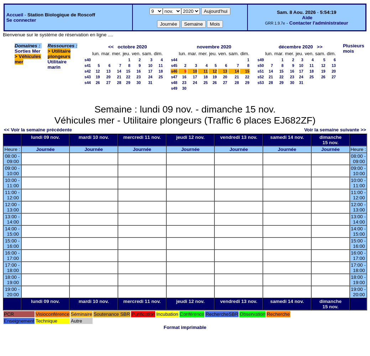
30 (138, 82)
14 (119, 71)
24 (150, 77)
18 (160, 71)
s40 (87, 60)
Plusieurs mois (353, 48)
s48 (174, 82)
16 (138, 71)
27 (108, 82)
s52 (260, 77)
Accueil (14, 14)
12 (98, 71)
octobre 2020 (132, 46)
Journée (45, 149)
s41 (87, 65)
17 (150, 71)
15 (128, 71)
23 (138, 77)
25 (160, 77)
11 (160, 65)
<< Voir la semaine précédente (38, 129)
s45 (174, 65)
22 (128, 77)
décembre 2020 (295, 46)
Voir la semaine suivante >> (335, 129)
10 (150, 65)
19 (98, 77)
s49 (174, 88)
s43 (87, 77)
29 (128, 82)
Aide (307, 17)
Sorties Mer (28, 51)
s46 (174, 71)
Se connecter (21, 20)
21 (119, 77)
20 (108, 77)
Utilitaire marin (57, 64)
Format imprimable (185, 327)
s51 (260, 71)
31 (150, 82)
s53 (260, 82)
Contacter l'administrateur (318, 23)
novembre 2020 (214, 46)
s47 (174, 77)
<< (111, 46)
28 (119, 82)
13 (108, 71)
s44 (87, 82)
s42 (87, 71)
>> (320, 46)
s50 (260, 65)
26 (98, 82)
